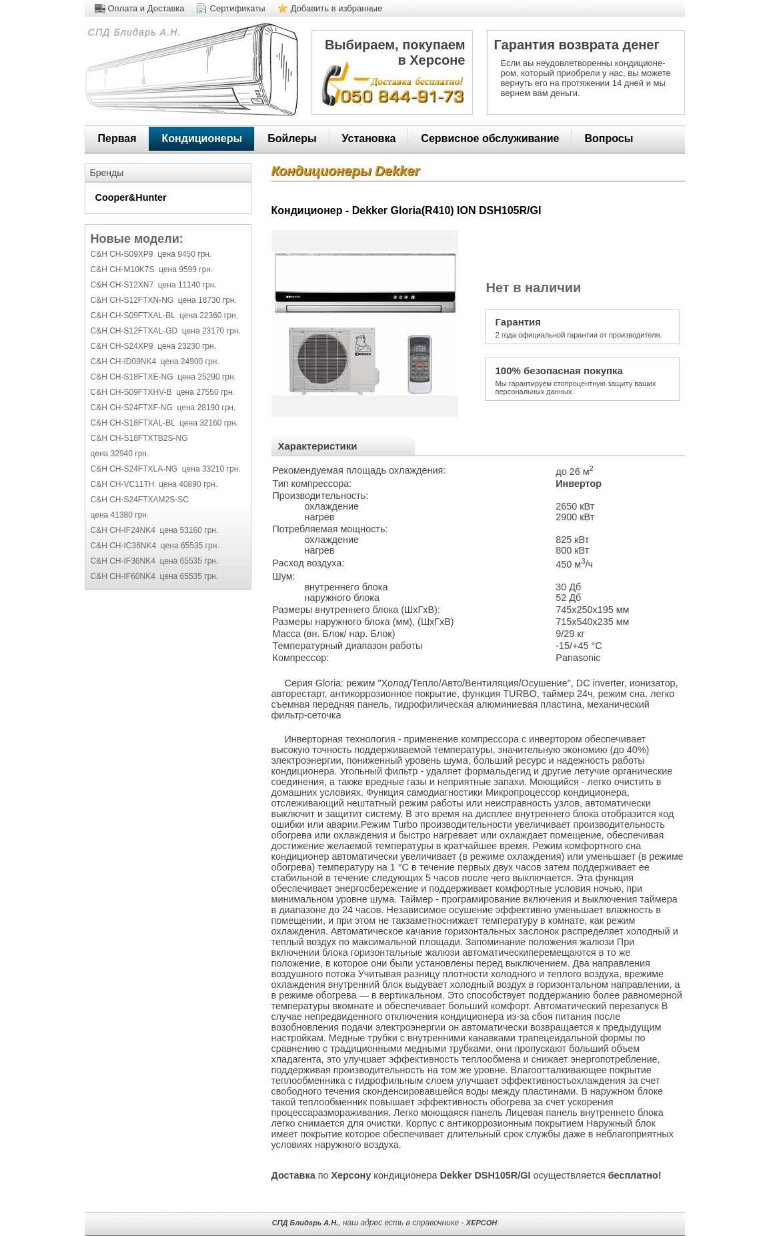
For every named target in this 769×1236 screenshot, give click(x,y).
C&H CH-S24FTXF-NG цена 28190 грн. (163, 407)
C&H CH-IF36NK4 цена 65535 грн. (155, 561)
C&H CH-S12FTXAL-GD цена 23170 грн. (166, 331)
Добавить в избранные (337, 8)
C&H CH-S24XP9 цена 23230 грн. (153, 346)
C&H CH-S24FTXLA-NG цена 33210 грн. (166, 469)
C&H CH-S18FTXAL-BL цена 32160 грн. (164, 423)
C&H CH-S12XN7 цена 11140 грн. (154, 284)
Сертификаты (237, 8)
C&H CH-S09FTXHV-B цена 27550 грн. (163, 392)
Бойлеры (291, 138)
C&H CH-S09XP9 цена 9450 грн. (151, 254)
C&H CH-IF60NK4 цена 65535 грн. (155, 576)
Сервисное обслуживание (490, 138)
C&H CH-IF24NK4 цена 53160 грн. (155, 530)
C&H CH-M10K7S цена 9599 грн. (152, 269)
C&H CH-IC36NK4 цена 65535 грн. (155, 545)
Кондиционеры (202, 138)
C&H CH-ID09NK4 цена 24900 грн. (155, 361)
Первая (117, 138)
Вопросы (608, 138)
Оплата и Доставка (146, 8)
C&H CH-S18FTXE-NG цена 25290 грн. (163, 377)
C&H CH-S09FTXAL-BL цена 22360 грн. (164, 315)
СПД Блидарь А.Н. (133, 32)
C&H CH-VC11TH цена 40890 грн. (154, 484)
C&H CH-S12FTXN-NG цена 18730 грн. (164, 300)
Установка (369, 138)
